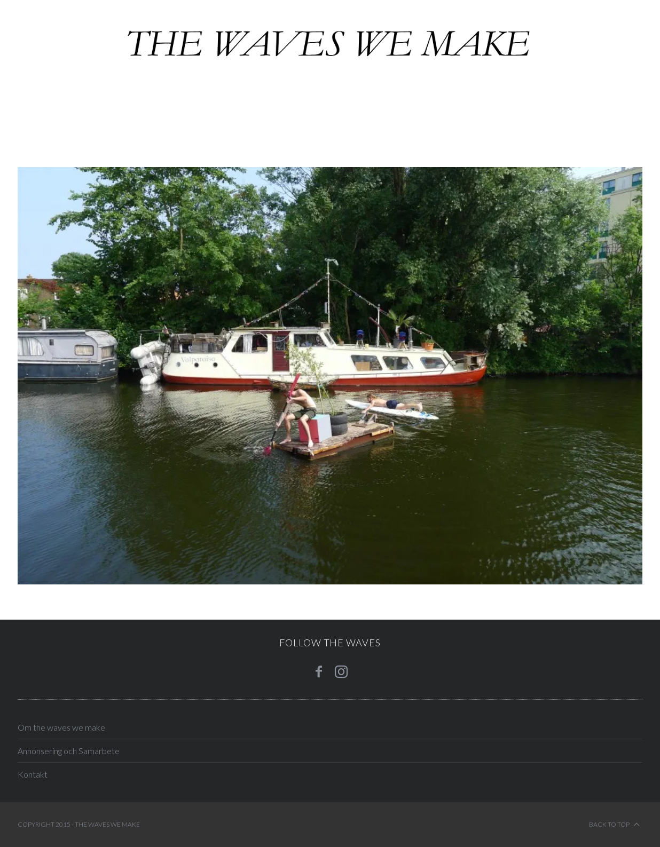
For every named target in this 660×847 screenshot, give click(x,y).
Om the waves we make (61, 727)
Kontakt (33, 774)
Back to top (614, 824)
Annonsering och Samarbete (69, 751)
